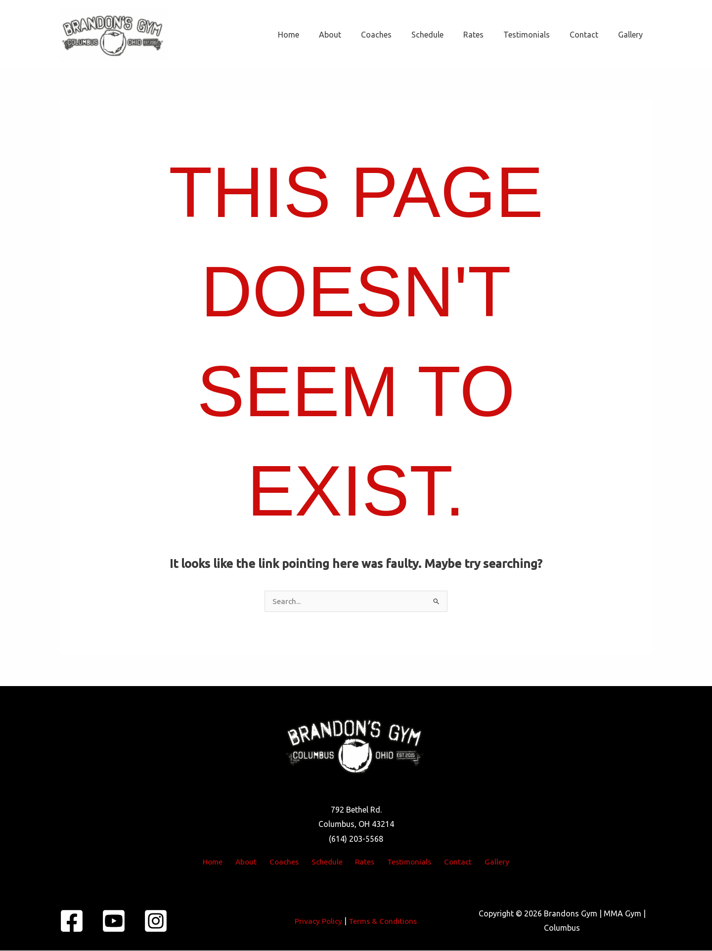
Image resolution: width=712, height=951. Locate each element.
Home (318, 34)
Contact (590, 34)
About (356, 34)
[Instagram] (155, 921)
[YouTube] (113, 921)
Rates (487, 34)
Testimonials (536, 34)
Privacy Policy (316, 921)
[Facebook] (71, 921)
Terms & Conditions (383, 921)
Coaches (398, 34)
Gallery (632, 34)
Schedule (445, 34)
